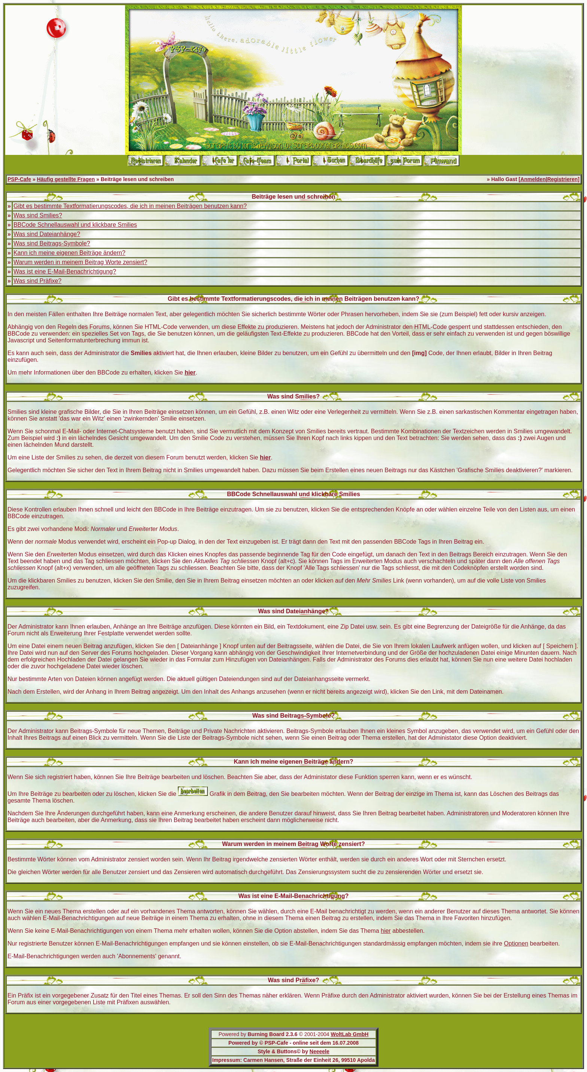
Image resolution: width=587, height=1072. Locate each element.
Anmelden (533, 179)
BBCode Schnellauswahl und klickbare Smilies (75, 225)
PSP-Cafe (19, 179)
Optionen (516, 943)
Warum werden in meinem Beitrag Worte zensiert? (80, 262)
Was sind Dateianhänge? (46, 234)
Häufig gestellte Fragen (66, 179)
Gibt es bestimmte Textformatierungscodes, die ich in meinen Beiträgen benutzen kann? (130, 206)
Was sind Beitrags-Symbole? (51, 243)
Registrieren (562, 179)
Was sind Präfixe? (37, 281)
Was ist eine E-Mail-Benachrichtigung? (64, 271)
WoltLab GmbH (349, 1034)
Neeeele (319, 1051)
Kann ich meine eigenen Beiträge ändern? (69, 253)
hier (386, 931)
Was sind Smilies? (37, 215)
